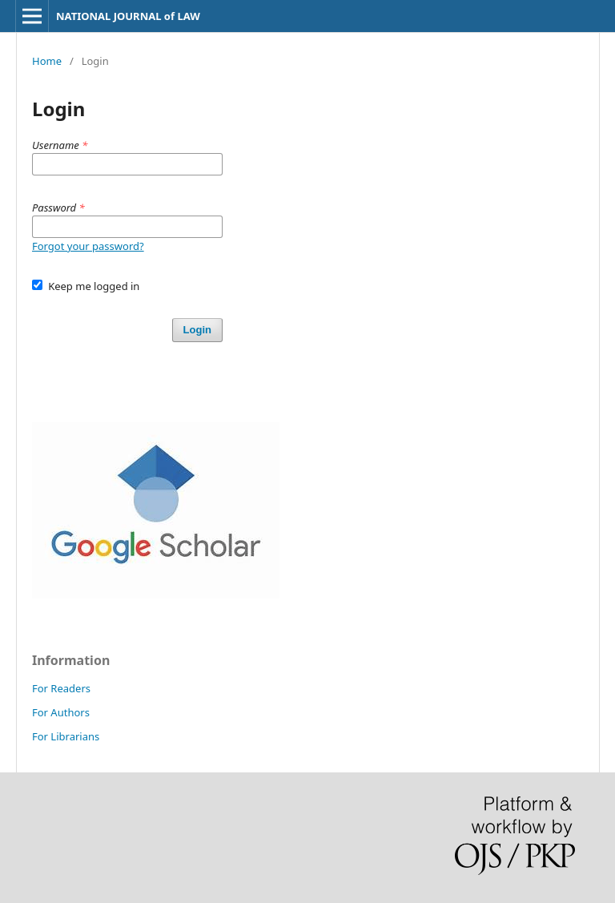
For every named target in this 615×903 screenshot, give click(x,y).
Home (47, 61)
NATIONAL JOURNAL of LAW (128, 16)
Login (197, 330)
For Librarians (65, 736)
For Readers (61, 688)
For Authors (61, 712)
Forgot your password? (88, 246)
